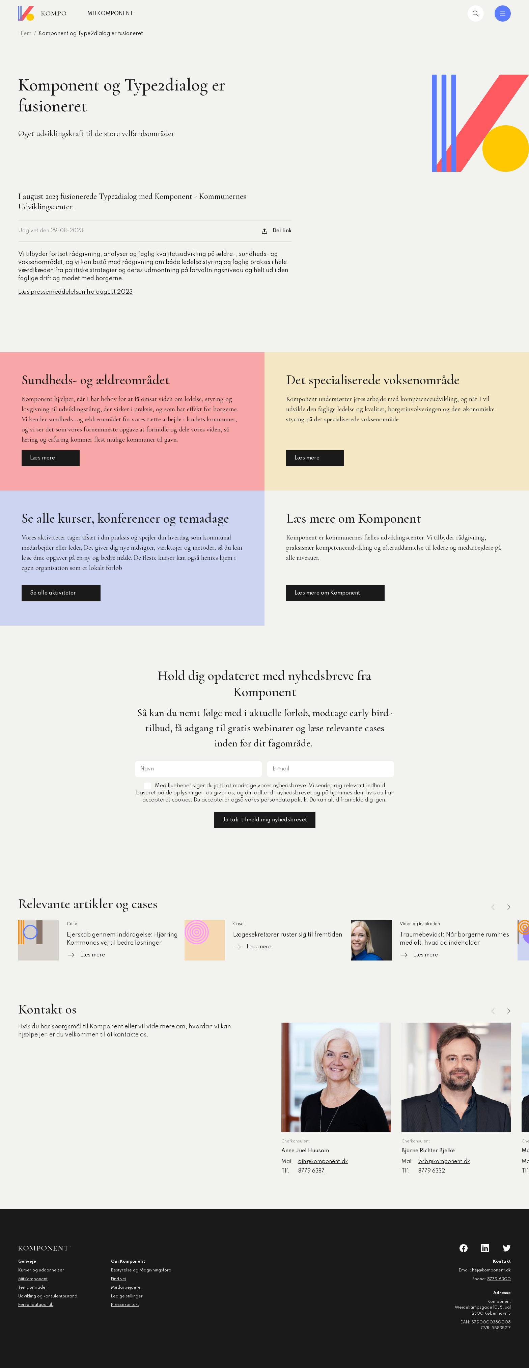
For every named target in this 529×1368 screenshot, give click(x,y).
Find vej (118, 1279)
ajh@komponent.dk (323, 1161)
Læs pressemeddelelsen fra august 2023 (75, 292)
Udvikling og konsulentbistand (47, 1296)
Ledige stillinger (127, 1296)
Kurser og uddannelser (41, 1270)
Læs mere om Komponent (335, 593)
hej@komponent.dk (491, 1270)
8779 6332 (431, 1171)
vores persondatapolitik (275, 800)
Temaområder (32, 1288)
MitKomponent (132, 14)
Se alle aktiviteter (61, 593)
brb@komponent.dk (444, 1161)
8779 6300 (499, 1279)
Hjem (24, 33)
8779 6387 (311, 1171)
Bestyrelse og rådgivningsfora (141, 1270)
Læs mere (50, 458)
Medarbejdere (126, 1288)
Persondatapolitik (35, 1305)
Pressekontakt (125, 1305)
